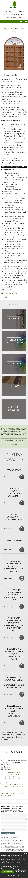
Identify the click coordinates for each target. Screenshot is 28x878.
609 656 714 (16, 779)
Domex (14, 4)
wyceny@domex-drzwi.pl (15, 787)
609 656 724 (16, 777)
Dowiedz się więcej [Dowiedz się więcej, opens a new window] (5, 864)
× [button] (26, 853)
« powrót (4, 297)
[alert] (14, 865)
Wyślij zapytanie (8, 833)
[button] (14, 875)
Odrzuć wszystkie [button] (20, 871)
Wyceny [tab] (14, 444)
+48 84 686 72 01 (16, 773)
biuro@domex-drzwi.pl (14, 785)
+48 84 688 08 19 (13, 775)
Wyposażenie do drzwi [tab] (14, 440)
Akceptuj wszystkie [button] (7, 871)
